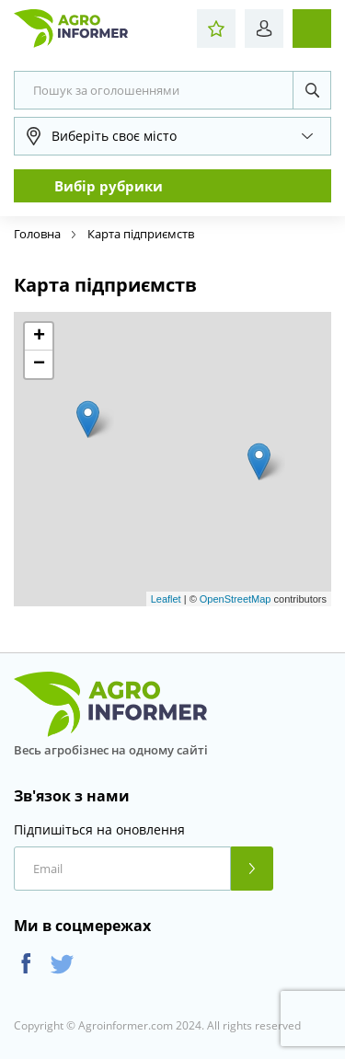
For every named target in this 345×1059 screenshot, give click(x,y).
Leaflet (166, 598)
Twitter (62, 963)
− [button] (39, 364)
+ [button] (39, 337)
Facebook (26, 963)
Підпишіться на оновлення (99, 829)
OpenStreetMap (235, 598)
